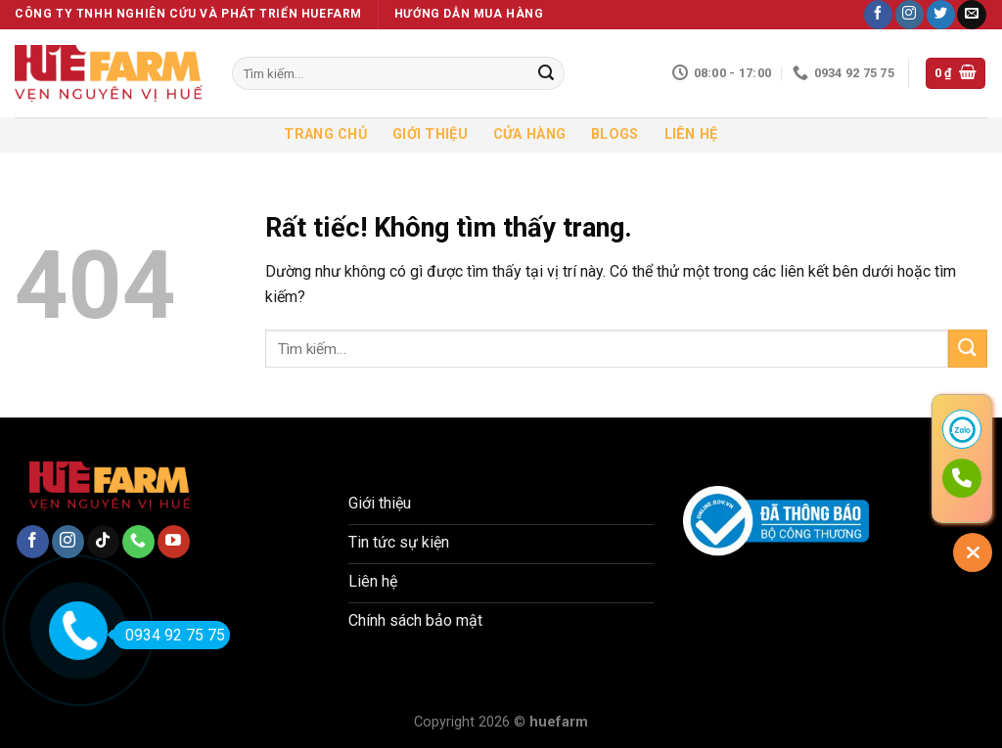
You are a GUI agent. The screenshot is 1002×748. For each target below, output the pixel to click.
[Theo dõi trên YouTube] (174, 541)
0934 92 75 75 (169, 635)
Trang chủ (325, 134)
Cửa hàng (529, 134)
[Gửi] (546, 73)
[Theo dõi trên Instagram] (909, 14)
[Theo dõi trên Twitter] (941, 14)
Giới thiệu (430, 134)
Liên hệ (691, 134)
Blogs (614, 134)
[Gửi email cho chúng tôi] (971, 14)
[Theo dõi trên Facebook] (878, 14)
